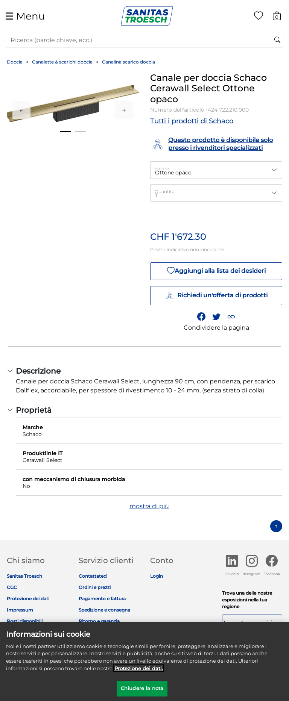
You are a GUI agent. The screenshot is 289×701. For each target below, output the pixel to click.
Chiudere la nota (142, 692)
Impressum (20, 610)
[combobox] (144, 40)
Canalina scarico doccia (128, 62)
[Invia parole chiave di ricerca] (277, 40)
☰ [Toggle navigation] (25, 16)
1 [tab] (65, 131)
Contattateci (93, 576)
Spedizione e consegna (104, 610)
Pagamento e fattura (102, 598)
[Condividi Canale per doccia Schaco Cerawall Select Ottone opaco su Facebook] (201, 316)
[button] (231, 316)
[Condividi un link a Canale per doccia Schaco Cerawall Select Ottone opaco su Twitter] (216, 316)
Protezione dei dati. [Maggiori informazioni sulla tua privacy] (138, 672)
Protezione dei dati (28, 598)
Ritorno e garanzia (99, 621)
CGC (12, 587)
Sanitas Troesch (24, 576)
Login (156, 576)
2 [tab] (80, 131)
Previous (21, 110)
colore (162, 168)
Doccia (15, 62)
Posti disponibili (25, 621)
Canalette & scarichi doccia (62, 62)
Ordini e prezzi (95, 587)
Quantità (165, 191)
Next (124, 110)
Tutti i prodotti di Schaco (191, 121)
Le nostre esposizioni (252, 622)
